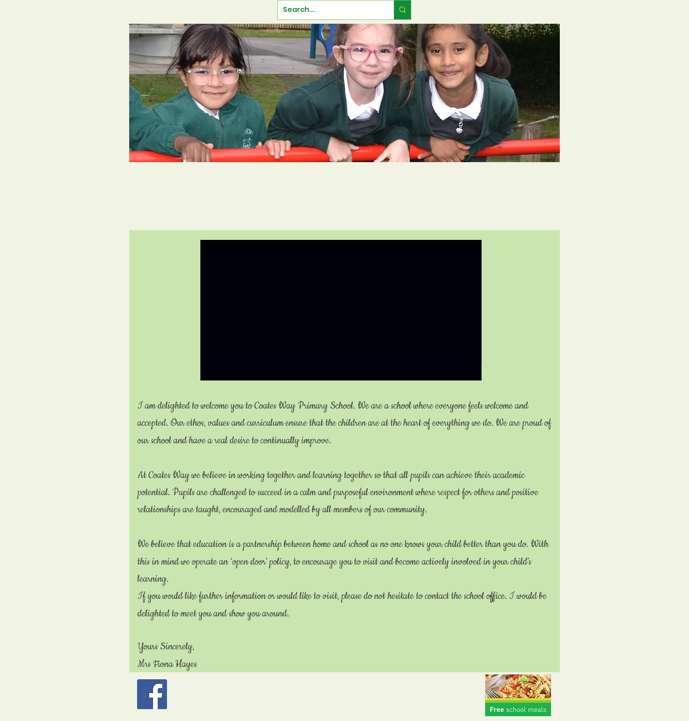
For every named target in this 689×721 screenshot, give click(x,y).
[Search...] (329, 9)
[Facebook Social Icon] (152, 694)
